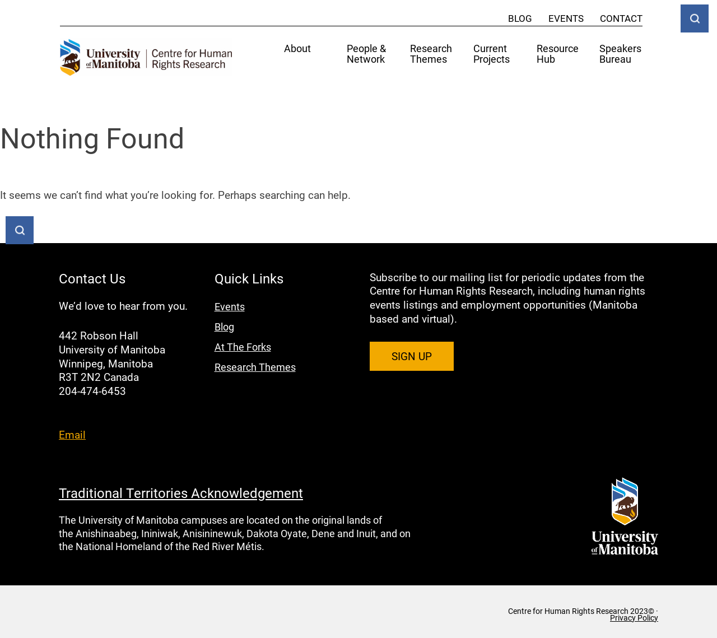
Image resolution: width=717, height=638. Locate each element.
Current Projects (491, 54)
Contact (621, 18)
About (297, 49)
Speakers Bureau (620, 54)
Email (72, 434)
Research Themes (431, 54)
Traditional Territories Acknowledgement (181, 493)
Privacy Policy (634, 617)
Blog (520, 18)
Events (566, 18)
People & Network (366, 54)
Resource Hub (558, 54)
